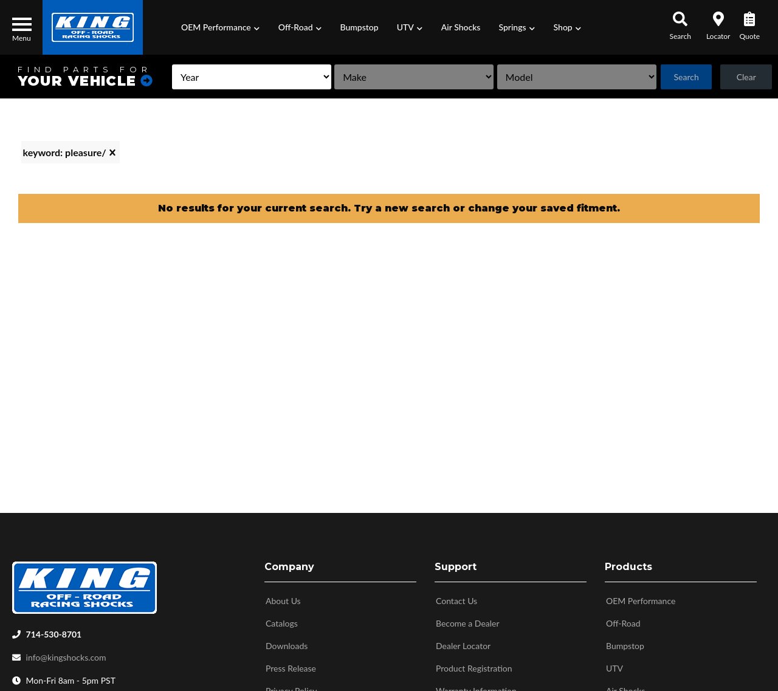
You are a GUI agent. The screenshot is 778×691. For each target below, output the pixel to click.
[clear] (112, 152)
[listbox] (245, 76)
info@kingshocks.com (66, 653)
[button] (220, 27)
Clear (746, 77)
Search (685, 77)
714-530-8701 (54, 630)
